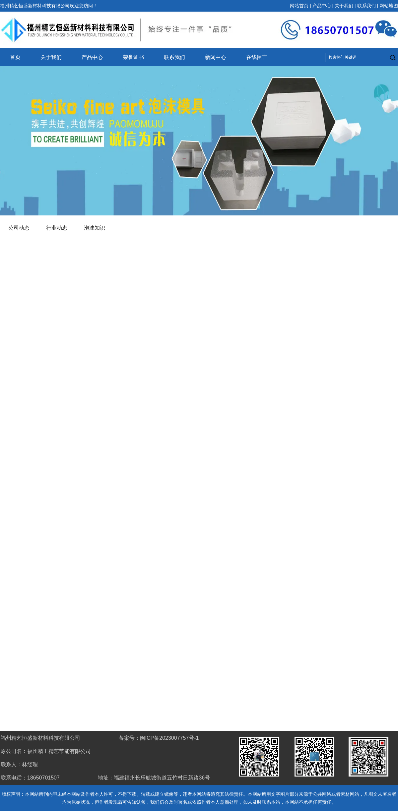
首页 (15, 57)
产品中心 (321, 5)
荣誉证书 (133, 57)
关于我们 (344, 5)
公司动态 (19, 228)
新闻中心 (215, 57)
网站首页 (299, 5)
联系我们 (366, 5)
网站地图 (388, 5)
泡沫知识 (94, 228)
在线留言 (256, 57)
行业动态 (56, 228)
